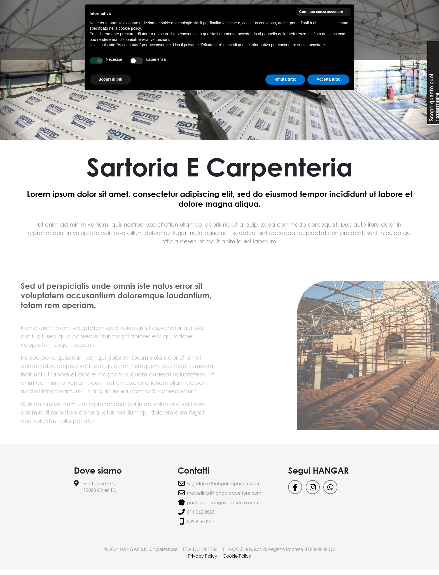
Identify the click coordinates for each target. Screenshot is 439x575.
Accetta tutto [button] (328, 79)
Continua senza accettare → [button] (323, 12)
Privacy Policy (203, 556)
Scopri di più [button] (110, 79)
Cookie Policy (237, 556)
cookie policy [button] (130, 28)
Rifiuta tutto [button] (285, 79)
